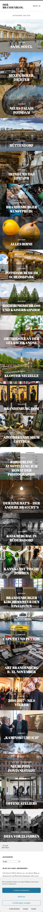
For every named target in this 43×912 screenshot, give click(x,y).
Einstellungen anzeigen (22, 903)
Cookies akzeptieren (21, 890)
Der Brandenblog (13, 6)
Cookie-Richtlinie (14, 909)
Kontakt (25, 909)
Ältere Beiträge (5, 847)
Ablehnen (21, 896)
